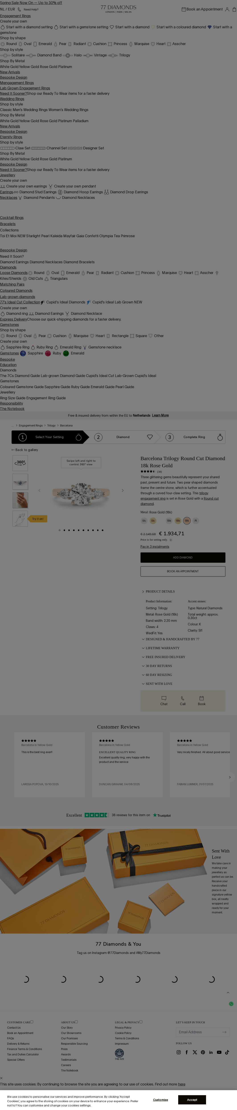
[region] (118, 1100)
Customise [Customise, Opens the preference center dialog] (160, 1099)
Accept (192, 1099)
